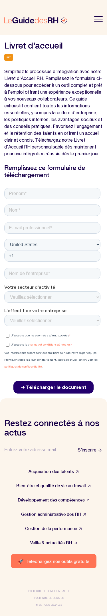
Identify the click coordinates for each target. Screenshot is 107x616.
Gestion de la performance (53, 528)
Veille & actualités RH (53, 542)
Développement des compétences (54, 500)
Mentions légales (49, 604)
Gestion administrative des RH (53, 514)
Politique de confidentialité (49, 591)
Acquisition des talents (54, 471)
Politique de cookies (49, 597)
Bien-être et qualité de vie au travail (53, 485)
